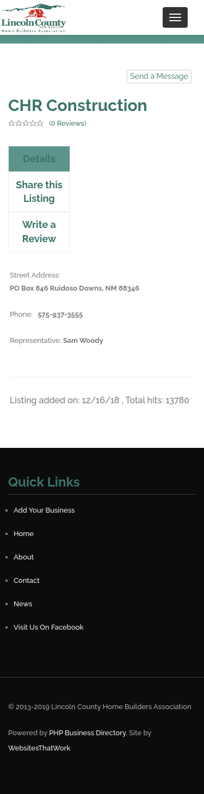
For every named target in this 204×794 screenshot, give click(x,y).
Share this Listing (39, 192)
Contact (27, 580)
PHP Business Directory (87, 733)
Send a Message (159, 76)
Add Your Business (44, 510)
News (23, 604)
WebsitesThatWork (39, 748)
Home (24, 534)
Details (39, 158)
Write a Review (39, 231)
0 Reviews (67, 123)
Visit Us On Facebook (48, 627)
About (24, 557)
